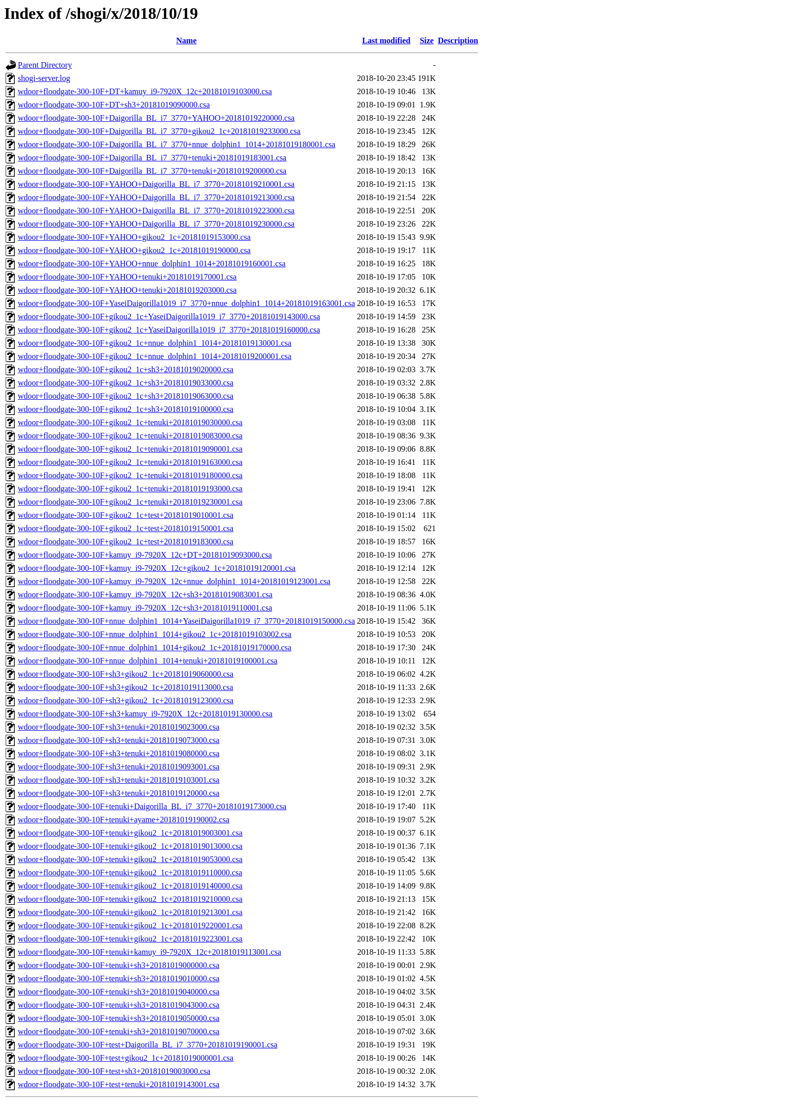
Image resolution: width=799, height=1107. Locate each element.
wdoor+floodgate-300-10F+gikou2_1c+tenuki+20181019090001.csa (130, 449)
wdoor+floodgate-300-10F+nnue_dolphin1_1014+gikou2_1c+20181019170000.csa (154, 647)
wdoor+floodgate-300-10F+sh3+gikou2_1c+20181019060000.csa (125, 674)
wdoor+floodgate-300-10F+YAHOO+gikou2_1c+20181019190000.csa (134, 250)
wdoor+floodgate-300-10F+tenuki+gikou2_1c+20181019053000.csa (130, 859)
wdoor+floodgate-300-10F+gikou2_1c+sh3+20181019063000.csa (125, 396)
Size (427, 40)
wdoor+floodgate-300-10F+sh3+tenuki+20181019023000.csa (119, 727)
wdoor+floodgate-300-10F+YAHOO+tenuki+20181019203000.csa (127, 290)
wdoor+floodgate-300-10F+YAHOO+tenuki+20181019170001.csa (127, 276)
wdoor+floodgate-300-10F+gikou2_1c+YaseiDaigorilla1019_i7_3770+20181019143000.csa (169, 316)
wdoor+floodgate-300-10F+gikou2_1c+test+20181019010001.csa (125, 515)
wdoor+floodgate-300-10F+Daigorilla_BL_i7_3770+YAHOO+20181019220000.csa (156, 118)
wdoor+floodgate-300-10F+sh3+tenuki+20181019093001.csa (119, 766)
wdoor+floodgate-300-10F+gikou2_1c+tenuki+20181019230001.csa (130, 501)
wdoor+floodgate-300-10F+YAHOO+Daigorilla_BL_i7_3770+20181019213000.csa (156, 197)
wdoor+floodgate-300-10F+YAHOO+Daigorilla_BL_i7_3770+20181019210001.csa (156, 184)
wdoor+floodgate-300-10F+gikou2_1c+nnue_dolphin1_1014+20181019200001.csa (154, 356)
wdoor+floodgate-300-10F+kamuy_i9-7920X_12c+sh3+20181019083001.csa (145, 594)
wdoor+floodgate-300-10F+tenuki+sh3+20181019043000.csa (119, 1005)
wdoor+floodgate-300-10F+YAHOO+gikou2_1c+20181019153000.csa (134, 237)
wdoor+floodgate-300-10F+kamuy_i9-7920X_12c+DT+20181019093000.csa (145, 554)
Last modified (386, 40)
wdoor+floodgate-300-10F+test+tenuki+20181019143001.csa (119, 1084)
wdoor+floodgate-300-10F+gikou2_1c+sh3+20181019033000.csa (125, 382)
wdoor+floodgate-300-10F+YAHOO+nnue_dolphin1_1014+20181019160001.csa (151, 263)
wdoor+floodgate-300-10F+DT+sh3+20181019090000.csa (114, 104)
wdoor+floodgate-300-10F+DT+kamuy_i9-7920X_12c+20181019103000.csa (145, 91)
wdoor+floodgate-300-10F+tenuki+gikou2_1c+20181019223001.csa (130, 938)
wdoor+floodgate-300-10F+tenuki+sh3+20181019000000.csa (119, 965)
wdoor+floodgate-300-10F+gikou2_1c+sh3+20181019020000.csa (125, 369)
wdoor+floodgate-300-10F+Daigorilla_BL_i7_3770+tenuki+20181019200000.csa (152, 171)
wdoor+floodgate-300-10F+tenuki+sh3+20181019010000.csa (119, 978)
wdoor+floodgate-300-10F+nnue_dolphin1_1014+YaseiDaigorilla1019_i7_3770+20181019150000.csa (186, 621)
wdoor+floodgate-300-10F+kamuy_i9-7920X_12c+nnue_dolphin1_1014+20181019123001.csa (174, 581)
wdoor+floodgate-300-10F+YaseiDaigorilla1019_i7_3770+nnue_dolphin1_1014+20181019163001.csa (186, 303)
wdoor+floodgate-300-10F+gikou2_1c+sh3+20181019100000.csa (125, 409)
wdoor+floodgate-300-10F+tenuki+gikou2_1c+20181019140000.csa (130, 885)
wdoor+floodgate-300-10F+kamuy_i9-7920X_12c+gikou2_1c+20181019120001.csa (157, 568)
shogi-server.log (44, 78)
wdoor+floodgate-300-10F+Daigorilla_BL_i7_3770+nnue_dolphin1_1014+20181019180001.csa (176, 144)
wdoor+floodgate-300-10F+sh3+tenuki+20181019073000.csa (119, 740)
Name (186, 40)
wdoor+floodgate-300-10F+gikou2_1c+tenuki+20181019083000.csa (130, 435)
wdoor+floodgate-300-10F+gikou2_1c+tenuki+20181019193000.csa (130, 488)
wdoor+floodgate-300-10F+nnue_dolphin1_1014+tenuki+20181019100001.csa (147, 660)
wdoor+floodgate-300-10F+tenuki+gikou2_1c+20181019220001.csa (130, 925)
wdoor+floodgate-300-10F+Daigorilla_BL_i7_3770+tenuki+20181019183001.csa (152, 157)
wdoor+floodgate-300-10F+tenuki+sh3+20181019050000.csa (119, 1018)
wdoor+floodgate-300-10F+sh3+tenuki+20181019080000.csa (119, 753)
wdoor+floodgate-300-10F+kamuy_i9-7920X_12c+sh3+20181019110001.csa (145, 607)
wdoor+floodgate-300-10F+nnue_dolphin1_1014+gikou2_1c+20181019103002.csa (154, 634)
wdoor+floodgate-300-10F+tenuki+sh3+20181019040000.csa (119, 991)
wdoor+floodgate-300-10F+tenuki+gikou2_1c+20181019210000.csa (130, 899)
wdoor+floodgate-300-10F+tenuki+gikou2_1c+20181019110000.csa (130, 872)
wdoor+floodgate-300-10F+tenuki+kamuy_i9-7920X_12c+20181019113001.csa (149, 952)
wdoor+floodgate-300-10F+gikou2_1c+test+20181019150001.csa (125, 528)
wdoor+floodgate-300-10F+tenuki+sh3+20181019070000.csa (119, 1031)
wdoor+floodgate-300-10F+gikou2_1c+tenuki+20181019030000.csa (130, 422)
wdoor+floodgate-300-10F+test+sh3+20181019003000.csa (114, 1071)
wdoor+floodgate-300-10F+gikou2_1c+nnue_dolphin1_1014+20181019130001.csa (154, 343)
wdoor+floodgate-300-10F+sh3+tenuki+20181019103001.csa (119, 780)
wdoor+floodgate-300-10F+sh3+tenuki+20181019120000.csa (119, 793)
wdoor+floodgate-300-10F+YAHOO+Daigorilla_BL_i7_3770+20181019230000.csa (156, 223)
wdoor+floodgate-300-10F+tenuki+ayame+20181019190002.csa (123, 819)
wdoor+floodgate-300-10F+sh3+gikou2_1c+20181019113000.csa (125, 687)
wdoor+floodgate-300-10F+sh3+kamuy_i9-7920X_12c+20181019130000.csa (145, 713)
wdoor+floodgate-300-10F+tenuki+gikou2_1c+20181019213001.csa (130, 912)
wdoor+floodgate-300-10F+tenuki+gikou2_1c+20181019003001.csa (130, 832)
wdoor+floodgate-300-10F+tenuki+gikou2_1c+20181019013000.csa (130, 846)
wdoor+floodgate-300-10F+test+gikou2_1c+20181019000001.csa (125, 1058)
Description (458, 40)
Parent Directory (45, 65)
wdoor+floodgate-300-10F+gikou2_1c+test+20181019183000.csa (125, 541)
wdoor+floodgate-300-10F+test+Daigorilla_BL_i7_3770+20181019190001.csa (147, 1044)
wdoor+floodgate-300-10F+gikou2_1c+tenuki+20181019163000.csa (130, 462)
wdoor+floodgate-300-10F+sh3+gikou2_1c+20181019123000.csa (125, 700)
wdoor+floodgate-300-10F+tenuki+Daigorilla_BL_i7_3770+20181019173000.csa (152, 806)
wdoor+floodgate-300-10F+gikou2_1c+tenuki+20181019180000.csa (130, 475)
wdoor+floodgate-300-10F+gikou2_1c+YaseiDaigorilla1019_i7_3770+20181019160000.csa (169, 329)
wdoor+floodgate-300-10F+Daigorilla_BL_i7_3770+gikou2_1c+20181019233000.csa (159, 131)
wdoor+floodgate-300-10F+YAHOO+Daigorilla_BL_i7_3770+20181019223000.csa (156, 210)
